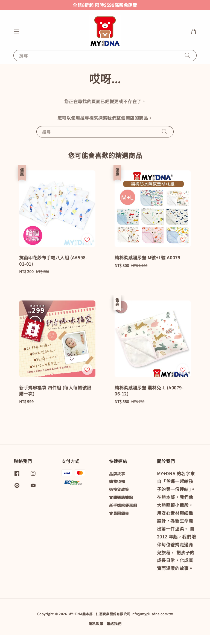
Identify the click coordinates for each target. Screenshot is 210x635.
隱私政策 (96, 623)
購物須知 (117, 481)
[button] (16, 32)
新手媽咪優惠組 (123, 505)
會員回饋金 (119, 513)
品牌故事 (117, 473)
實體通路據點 (121, 497)
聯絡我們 (114, 623)
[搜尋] (187, 55)
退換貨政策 (119, 489)
